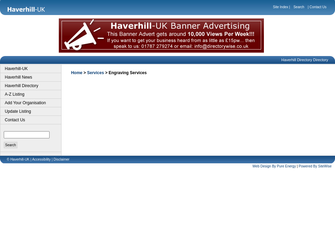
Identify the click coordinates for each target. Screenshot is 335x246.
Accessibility (41, 159)
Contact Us (318, 7)
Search (298, 7)
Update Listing (18, 111)
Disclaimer (62, 159)
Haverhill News (18, 77)
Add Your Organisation (25, 102)
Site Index (280, 7)
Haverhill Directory (21, 85)
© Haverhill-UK (18, 159)
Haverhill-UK (16, 68)
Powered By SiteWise (315, 166)
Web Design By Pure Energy (274, 166)
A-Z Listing (14, 94)
